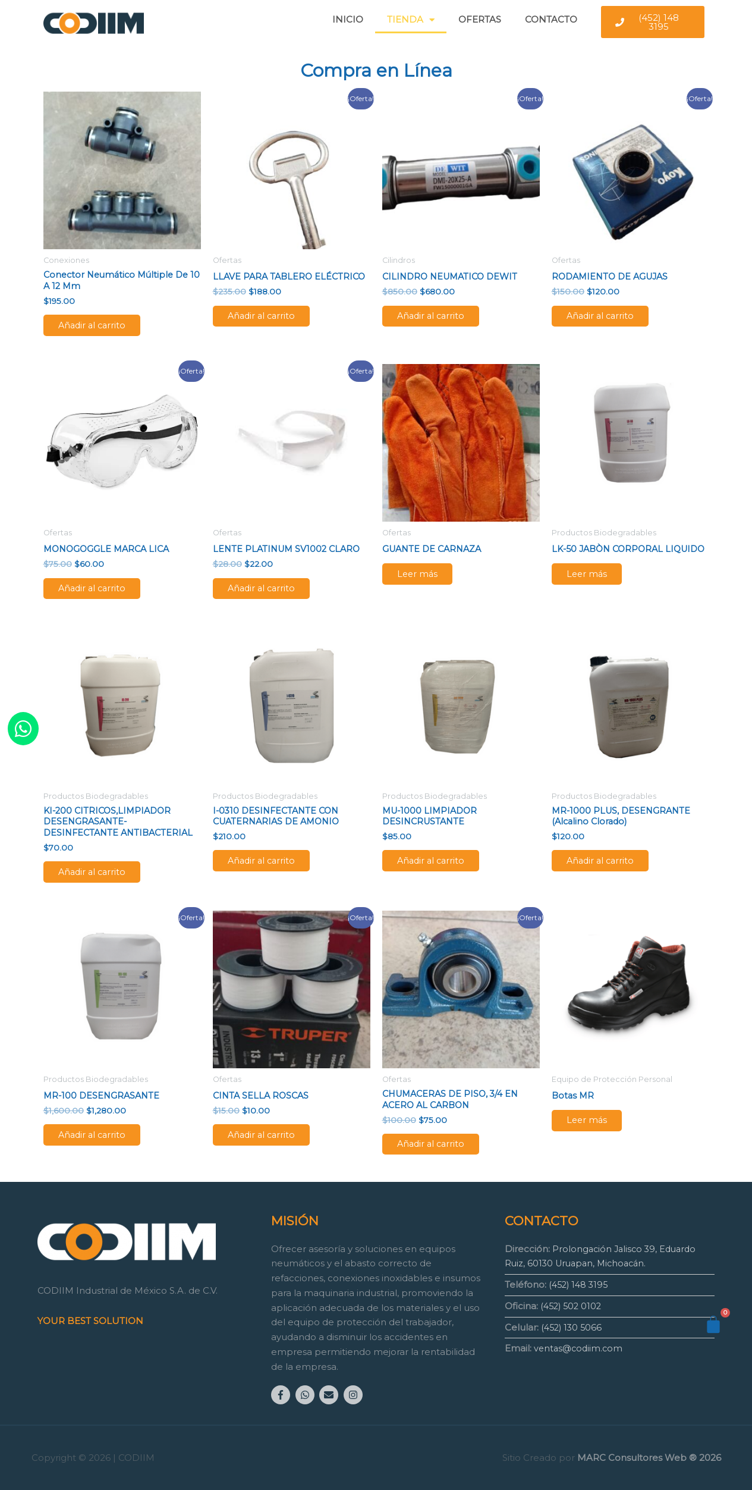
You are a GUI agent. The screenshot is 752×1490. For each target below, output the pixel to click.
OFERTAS (479, 19)
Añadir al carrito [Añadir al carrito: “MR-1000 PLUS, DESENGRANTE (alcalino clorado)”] (610, 871)
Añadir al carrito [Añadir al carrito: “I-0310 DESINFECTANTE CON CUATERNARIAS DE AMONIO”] (272, 871)
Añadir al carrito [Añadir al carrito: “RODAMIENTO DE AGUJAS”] (610, 318)
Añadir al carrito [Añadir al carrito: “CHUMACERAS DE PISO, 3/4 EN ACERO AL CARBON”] (441, 1159)
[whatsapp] (306, 1394)
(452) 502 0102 (572, 1305)
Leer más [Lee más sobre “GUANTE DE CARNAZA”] (427, 580)
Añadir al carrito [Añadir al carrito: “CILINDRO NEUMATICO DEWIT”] (441, 318)
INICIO (347, 19)
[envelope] (330, 1394)
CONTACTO (551, 19)
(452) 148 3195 (580, 1284)
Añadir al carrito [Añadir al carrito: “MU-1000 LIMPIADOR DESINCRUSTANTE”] (441, 871)
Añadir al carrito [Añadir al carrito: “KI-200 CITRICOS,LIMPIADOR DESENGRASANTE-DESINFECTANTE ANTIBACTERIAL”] (102, 883)
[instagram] (355, 1394)
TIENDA (411, 20)
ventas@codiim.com (580, 1348)
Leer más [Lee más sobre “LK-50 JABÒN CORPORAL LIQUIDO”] (596, 590)
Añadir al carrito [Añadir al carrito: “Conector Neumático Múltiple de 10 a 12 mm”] (102, 328)
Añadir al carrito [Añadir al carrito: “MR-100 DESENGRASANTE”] (102, 1149)
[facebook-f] (282, 1394)
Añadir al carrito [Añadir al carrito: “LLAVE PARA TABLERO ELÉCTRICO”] (272, 318)
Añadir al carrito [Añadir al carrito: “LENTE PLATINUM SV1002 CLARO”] (272, 594)
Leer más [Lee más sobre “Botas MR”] (596, 1134)
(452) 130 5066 (573, 1326)
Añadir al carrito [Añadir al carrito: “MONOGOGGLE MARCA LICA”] (102, 594)
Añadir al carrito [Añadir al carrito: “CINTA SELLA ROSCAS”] (272, 1149)
